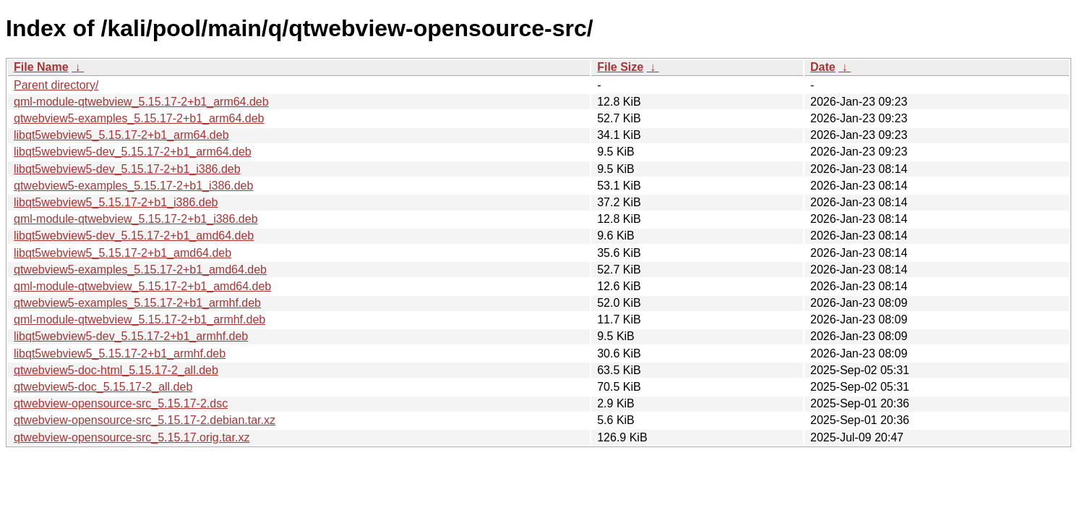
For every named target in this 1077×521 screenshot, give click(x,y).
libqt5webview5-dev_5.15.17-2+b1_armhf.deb (131, 336)
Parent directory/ (56, 85)
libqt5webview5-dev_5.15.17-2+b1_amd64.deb (134, 235)
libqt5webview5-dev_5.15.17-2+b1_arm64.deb (133, 151)
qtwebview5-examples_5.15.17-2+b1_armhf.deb (137, 303)
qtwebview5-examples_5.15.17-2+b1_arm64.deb (139, 118)
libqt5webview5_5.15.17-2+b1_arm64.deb (121, 135)
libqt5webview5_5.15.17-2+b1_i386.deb (116, 202)
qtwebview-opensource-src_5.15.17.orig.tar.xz (131, 437)
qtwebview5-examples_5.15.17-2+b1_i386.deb (133, 185)
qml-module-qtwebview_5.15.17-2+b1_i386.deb (136, 219)
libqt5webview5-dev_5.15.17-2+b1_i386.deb (127, 169)
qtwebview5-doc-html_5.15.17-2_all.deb (116, 370)
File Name (41, 67)
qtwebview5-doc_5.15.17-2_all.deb (103, 387)
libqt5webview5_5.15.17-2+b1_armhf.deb (120, 353)
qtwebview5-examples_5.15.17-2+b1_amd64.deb (140, 269)
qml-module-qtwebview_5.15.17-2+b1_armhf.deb (139, 319)
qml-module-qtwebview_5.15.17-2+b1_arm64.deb (141, 102)
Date (823, 67)
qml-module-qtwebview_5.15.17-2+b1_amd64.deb (142, 286)
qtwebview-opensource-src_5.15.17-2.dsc (121, 403)
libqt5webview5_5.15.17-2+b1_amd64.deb (122, 253)
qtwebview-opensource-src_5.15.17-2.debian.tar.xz (144, 420)
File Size (620, 67)
